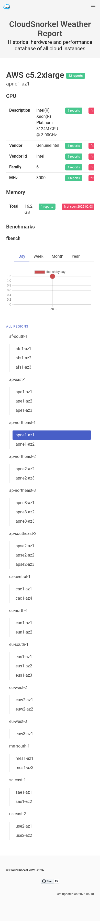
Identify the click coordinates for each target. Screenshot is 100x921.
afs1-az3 (23, 367)
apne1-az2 (25, 444)
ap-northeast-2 (22, 456)
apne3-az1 (25, 502)
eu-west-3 (18, 721)
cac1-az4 (24, 598)
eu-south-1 (18, 644)
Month (57, 256)
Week (38, 256)
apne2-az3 (25, 478)
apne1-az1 (25, 435)
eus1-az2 (24, 666)
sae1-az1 (24, 792)
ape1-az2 (24, 401)
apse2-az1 (25, 545)
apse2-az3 (25, 564)
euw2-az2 (24, 709)
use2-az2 (24, 835)
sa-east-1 (17, 780)
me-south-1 (19, 746)
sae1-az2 (24, 801)
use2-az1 (24, 826)
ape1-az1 (24, 391)
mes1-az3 (25, 767)
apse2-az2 (25, 555)
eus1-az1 (24, 656)
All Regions (17, 326)
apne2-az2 (25, 468)
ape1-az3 (24, 410)
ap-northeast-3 (22, 490)
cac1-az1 (24, 589)
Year (76, 256)
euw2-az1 (24, 699)
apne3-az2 (25, 512)
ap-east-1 (17, 379)
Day (21, 256)
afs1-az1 (23, 348)
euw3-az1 (24, 733)
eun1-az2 (24, 632)
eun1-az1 (24, 622)
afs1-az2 (23, 358)
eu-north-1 (18, 610)
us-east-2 (17, 813)
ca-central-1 (20, 576)
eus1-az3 (24, 675)
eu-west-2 (18, 687)
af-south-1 (18, 336)
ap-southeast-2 (22, 533)
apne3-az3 (25, 521)
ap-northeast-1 (22, 422)
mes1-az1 (25, 758)
